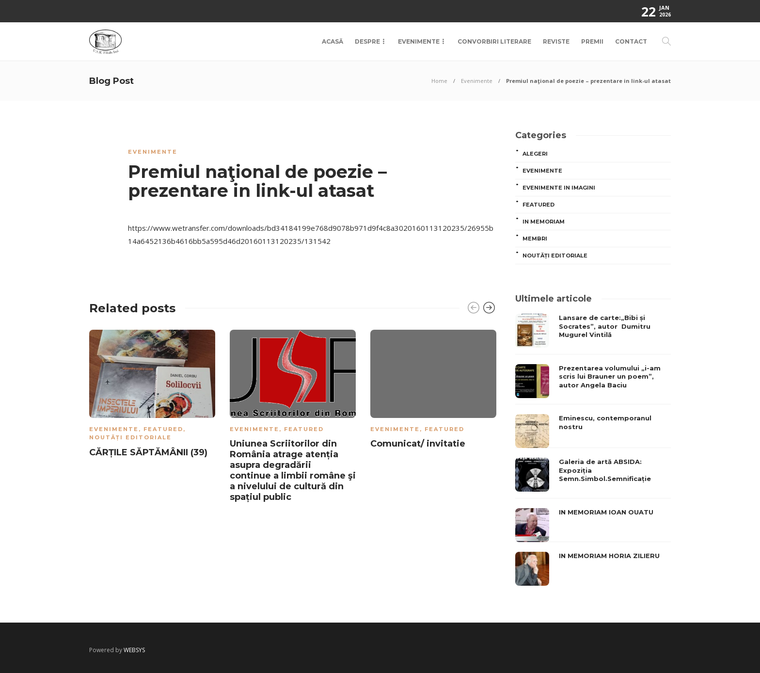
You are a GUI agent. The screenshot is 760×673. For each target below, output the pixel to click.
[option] (152, 395)
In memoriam (543, 221)
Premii (592, 41)
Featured (163, 429)
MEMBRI (534, 238)
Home (439, 80)
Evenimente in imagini (558, 187)
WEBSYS (134, 650)
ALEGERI (535, 153)
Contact (631, 41)
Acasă (332, 41)
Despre (367, 41)
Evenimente (419, 41)
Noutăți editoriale (130, 437)
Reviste (556, 41)
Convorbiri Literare (494, 41)
